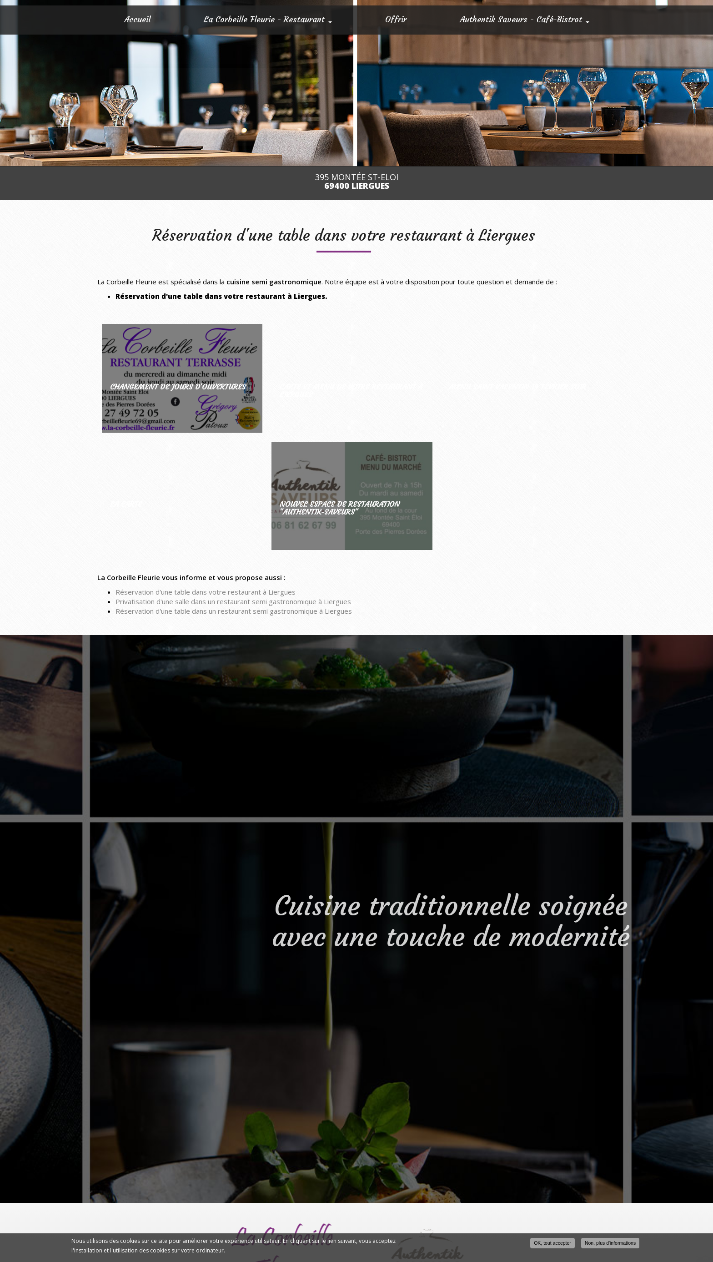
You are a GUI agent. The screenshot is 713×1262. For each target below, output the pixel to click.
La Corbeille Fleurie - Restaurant (268, 19)
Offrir (396, 19)
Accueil (137, 19)
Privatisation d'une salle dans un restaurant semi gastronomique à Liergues (233, 601)
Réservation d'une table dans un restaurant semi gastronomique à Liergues (233, 611)
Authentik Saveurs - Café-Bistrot (524, 19)
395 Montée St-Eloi (356, 181)
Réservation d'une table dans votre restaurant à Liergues (205, 591)
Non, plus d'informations (610, 1243)
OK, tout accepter (552, 1243)
